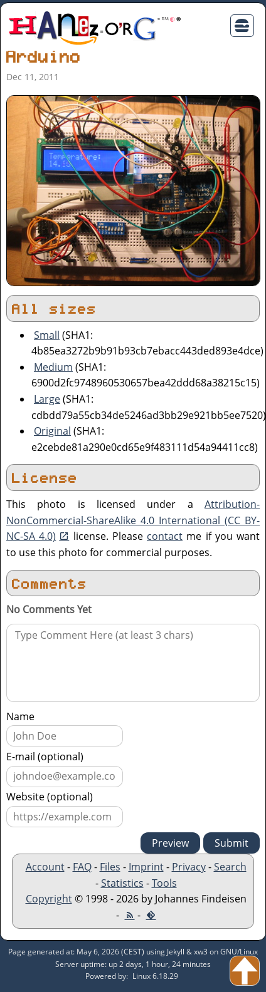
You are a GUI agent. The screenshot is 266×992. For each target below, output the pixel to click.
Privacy (189, 867)
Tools (164, 883)
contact (165, 536)
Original (52, 431)
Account (45, 867)
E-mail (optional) (44, 756)
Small (47, 335)
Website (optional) (49, 796)
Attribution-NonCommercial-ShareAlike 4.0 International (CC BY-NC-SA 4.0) (133, 520)
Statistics (122, 883)
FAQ (82, 867)
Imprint (146, 867)
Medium (53, 367)
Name (20, 716)
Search (230, 867)
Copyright (49, 899)
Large (47, 399)
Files (110, 867)
